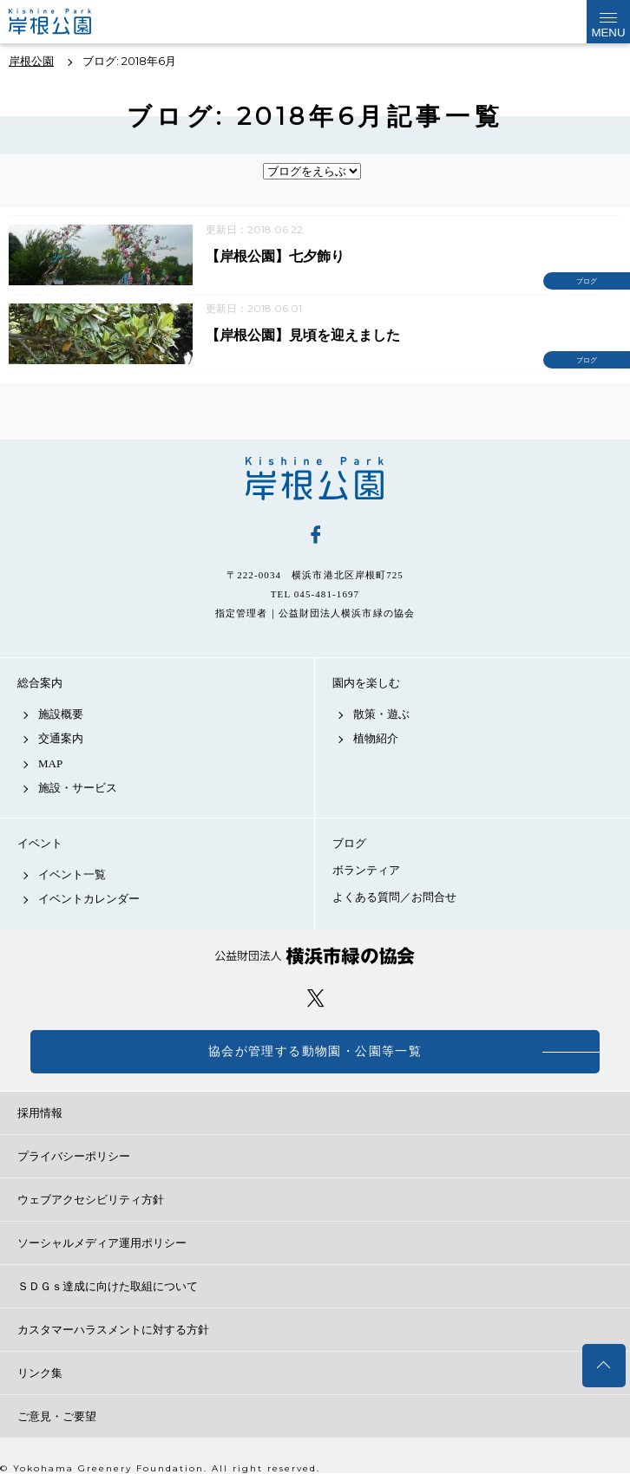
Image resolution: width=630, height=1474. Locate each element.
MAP (50, 763)
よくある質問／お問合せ (394, 896)
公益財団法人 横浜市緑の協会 (315, 956)
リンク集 (39, 1372)
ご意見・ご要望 (56, 1416)
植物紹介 (375, 738)
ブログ (349, 843)
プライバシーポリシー (73, 1156)
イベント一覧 (72, 874)
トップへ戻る (604, 1365)
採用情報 (39, 1112)
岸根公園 (315, 478)
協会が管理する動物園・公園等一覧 (315, 1051)
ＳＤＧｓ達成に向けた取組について (107, 1286)
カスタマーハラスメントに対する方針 (113, 1329)
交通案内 (60, 738)
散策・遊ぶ (381, 714)
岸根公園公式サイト (64, 22)
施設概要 (60, 714)
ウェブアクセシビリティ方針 (90, 1199)
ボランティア (366, 870)
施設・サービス (77, 787)
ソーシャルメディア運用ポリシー (102, 1242)
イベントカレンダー (89, 898)
